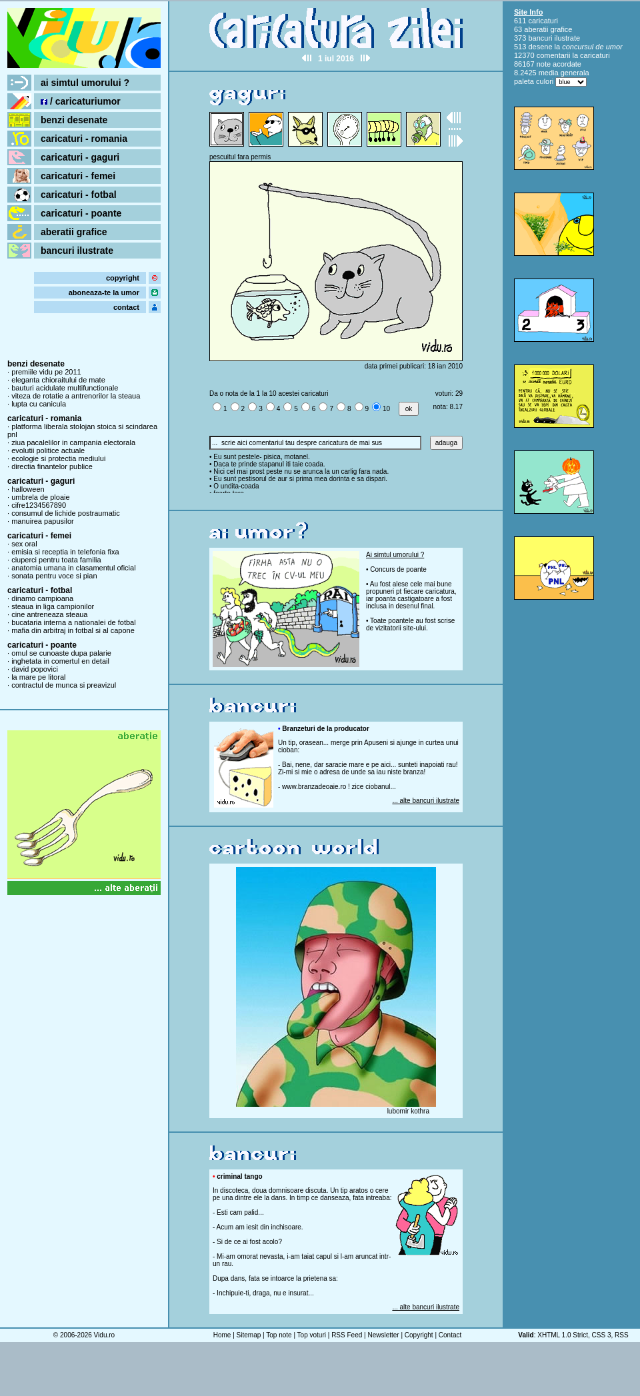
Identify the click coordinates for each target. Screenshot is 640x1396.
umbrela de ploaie (40, 497)
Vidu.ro (104, 1335)
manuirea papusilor (42, 521)
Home (222, 1335)
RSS (622, 1335)
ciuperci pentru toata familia (56, 560)
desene (540, 47)
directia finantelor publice (52, 466)
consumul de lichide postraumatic (65, 513)
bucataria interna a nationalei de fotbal (73, 622)
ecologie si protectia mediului (58, 458)
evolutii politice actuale (48, 450)
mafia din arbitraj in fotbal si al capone (73, 630)
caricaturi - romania (84, 138)
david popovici (34, 669)
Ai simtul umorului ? (395, 554)
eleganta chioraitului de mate (58, 380)
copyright (122, 278)
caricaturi (543, 21)
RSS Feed (346, 1335)
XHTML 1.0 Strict (562, 1335)
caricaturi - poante (81, 213)
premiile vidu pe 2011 (46, 372)
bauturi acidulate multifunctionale (64, 388)
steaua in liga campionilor (52, 606)
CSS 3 (601, 1335)
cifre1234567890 (38, 505)
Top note (278, 1335)
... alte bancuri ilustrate (425, 800)
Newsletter (383, 1335)
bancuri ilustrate (77, 250)
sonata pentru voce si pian (54, 576)
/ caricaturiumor (81, 101)
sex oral (24, 544)
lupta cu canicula (38, 404)
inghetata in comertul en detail (60, 661)
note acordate (559, 64)
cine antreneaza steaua (49, 614)
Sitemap (249, 1335)
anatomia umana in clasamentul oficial (73, 568)
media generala (564, 73)
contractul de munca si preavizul (63, 685)
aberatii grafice (74, 232)
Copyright (419, 1335)
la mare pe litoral (38, 677)
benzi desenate (74, 120)
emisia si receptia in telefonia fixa (65, 552)
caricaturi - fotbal (79, 194)
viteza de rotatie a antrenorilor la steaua (75, 396)
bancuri (540, 38)
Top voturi (311, 1335)
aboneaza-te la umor (104, 293)
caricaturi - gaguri (80, 157)
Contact (450, 1335)
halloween (28, 489)
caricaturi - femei (78, 176)
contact (126, 307)
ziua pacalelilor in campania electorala (73, 442)
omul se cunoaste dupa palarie (61, 653)
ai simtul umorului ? (85, 82)
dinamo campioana (42, 598)
